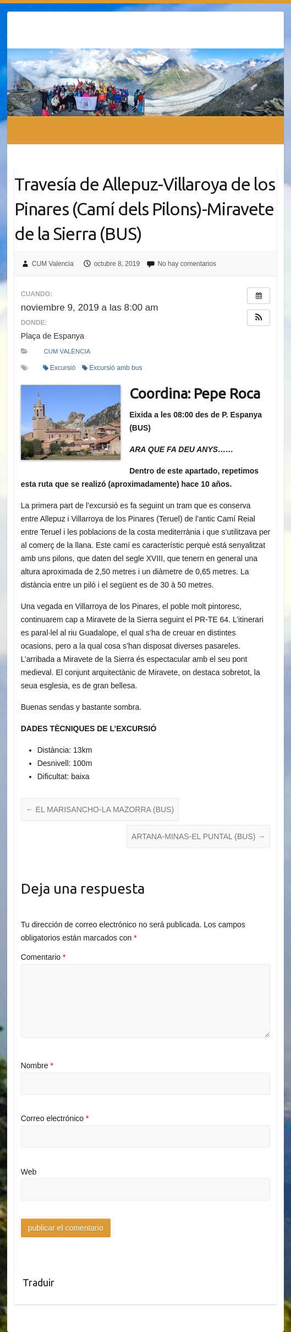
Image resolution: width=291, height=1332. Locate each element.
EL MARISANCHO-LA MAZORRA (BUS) (100, 809)
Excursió (59, 368)
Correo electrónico (55, 1118)
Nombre (37, 1065)
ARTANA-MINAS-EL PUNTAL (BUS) (198, 836)
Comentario (43, 957)
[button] (259, 317)
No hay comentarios (186, 264)
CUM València (66, 351)
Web (29, 1171)
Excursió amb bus (112, 368)
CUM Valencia (53, 264)
